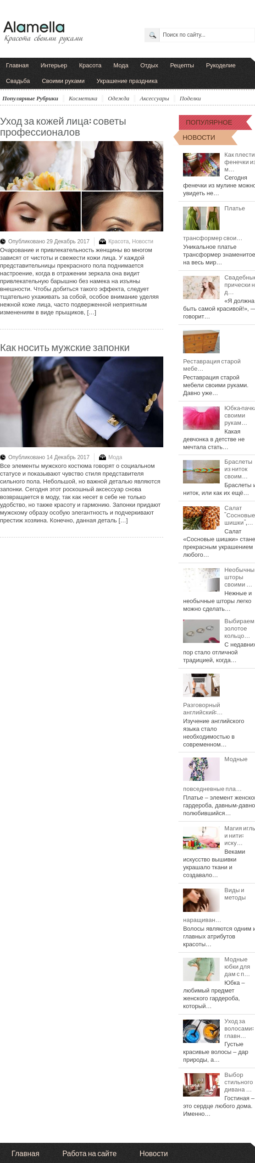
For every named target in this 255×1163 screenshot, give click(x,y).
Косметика (83, 98)
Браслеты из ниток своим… (238, 468)
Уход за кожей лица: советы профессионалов (63, 125)
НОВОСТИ (199, 137)
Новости (142, 241)
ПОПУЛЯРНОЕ (209, 121)
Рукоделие (220, 65)
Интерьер (53, 65)
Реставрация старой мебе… (212, 364)
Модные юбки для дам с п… (237, 966)
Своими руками (63, 80)
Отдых (149, 65)
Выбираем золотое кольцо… (239, 628)
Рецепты (182, 65)
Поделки (190, 98)
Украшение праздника (127, 80)
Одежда (118, 98)
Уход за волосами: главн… (239, 1028)
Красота (90, 65)
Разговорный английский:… (203, 708)
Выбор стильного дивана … (238, 1081)
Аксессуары (154, 98)
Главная (17, 65)
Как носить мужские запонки (65, 346)
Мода (120, 65)
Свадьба (18, 80)
